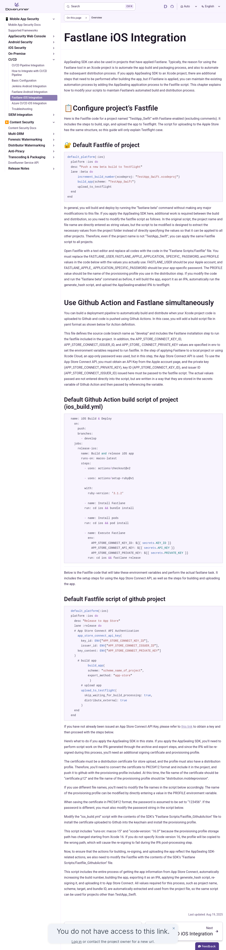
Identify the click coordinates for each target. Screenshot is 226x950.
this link (186, 726)
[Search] (99, 6)
